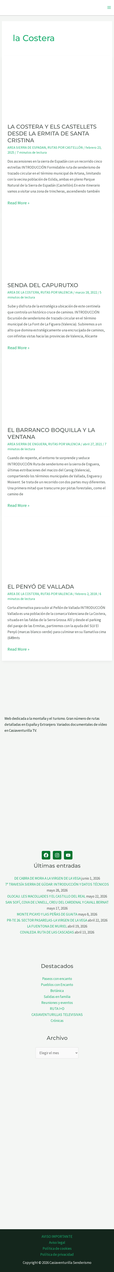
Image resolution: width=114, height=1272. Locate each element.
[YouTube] (68, 855)
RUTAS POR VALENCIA (56, 292)
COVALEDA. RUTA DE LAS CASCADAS (47, 932)
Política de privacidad (57, 1254)
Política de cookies (57, 1248)
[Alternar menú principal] (109, 8)
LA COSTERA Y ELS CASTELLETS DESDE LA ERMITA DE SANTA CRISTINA (52, 133)
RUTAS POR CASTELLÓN (65, 147)
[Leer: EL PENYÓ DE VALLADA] (57, 547)
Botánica (57, 990)
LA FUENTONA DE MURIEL (47, 926)
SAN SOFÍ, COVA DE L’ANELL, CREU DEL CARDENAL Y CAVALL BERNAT (57, 902)
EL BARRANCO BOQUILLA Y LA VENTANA (51, 433)
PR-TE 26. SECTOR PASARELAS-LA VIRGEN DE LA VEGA (47, 920)
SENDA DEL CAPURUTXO (42, 285)
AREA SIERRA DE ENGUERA (27, 444)
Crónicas (57, 1020)
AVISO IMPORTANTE (57, 1236)
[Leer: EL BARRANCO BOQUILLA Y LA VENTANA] (57, 389)
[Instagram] (57, 855)
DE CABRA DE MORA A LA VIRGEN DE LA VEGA (47, 878)
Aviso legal (57, 1242)
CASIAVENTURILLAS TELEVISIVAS (57, 1014)
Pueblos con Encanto (57, 984)
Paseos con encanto (57, 978)
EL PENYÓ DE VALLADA (40, 586)
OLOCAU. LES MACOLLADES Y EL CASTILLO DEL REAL (46, 896)
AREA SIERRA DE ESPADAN (26, 147)
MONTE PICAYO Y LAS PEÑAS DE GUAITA (47, 914)
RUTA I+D (57, 1008)
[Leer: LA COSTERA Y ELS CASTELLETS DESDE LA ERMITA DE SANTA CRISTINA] (57, 86)
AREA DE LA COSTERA (23, 292)
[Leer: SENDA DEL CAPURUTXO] (57, 245)
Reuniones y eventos (57, 1002)
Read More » (18, 203)
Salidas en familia (57, 996)
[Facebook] (46, 855)
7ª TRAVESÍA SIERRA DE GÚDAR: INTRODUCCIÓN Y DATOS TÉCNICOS (57, 884)
